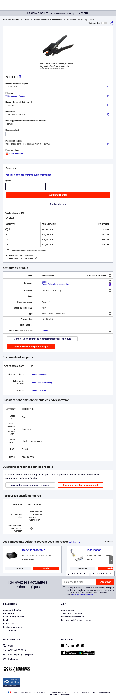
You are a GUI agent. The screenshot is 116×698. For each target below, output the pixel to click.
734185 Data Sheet (38, 374)
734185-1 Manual (38, 390)
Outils (26, 20)
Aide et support (68, 610)
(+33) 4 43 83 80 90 (14, 650)
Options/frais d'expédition (72, 617)
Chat (8, 646)
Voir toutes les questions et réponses (30, 485)
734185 (45, 331)
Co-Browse (10, 659)
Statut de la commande (71, 613)
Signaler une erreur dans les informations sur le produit (42, 338)
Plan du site (8, 624)
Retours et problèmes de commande (77, 620)
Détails (46, 568)
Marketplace (8, 613)
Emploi (6, 620)
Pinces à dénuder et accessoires (48, 20)
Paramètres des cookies (60, 694)
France (12, 692)
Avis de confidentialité (82, 594)
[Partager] (111, 23)
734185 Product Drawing (41, 382)
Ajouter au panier (58, 195)
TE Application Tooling (15, 96)
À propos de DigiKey (12, 610)
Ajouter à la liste (58, 204)
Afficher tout (74, 542)
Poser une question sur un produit (80, 485)
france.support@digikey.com (18, 654)
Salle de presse (9, 630)
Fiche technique (14, 153)
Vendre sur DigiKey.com (13, 617)
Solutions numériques (12, 627)
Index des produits (11, 20)
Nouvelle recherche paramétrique (31, 346)
